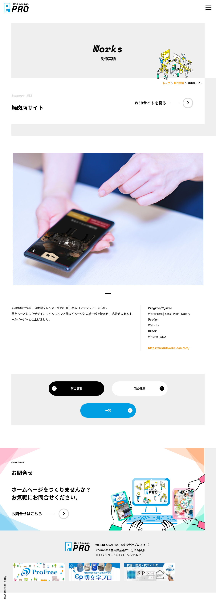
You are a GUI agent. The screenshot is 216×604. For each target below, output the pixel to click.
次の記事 (149, 388)
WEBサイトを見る (164, 103)
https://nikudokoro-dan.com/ (169, 348)
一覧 (118, 410)
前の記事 (67, 388)
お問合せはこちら (40, 514)
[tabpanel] (108, 219)
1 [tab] (108, 293)
